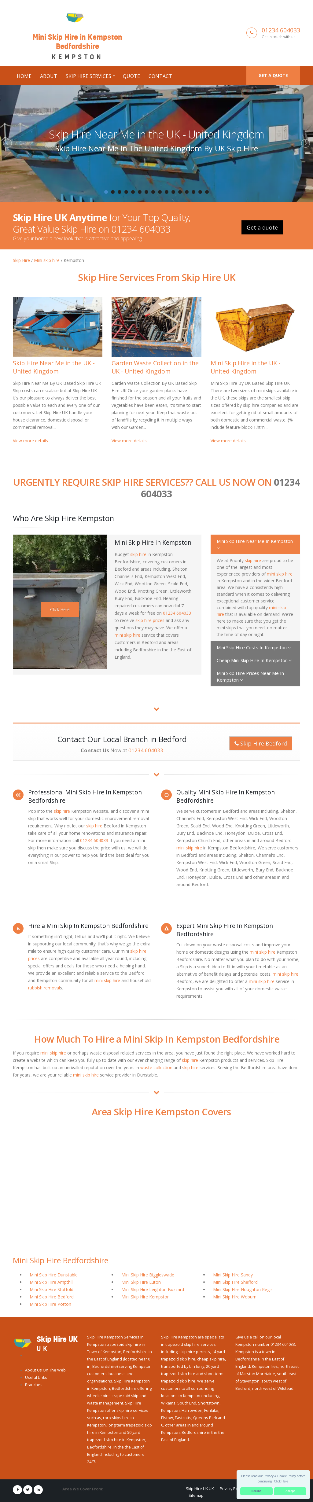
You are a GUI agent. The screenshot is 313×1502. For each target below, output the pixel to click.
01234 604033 (281, 30)
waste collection (156, 1067)
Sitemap (196, 1495)
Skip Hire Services (88, 76)
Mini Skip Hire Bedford (52, 1297)
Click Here (60, 609)
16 (207, 192)
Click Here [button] (281, 1481)
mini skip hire (127, 635)
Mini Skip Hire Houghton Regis (243, 1289)
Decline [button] (256, 1491)
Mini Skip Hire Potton (50, 1304)
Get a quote (273, 75)
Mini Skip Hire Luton (141, 1282)
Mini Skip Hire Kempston (145, 1297)
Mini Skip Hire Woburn (234, 1297)
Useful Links (36, 1377)
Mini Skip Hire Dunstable (54, 1275)
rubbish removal (44, 988)
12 (180, 192)
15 (200, 192)
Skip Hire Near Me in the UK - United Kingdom (156, 134)
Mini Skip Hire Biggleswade (147, 1275)
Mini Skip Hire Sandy (233, 1275)
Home (24, 76)
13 (187, 192)
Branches (33, 1384)
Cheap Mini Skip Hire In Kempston (254, 660)
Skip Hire (21, 260)
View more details (30, 441)
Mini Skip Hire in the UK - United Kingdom (246, 367)
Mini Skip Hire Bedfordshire (60, 1260)
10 (166, 192)
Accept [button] (290, 1491)
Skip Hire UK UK (200, 1488)
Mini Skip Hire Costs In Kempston (254, 647)
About (48, 76)
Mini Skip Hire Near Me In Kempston (255, 544)
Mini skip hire (47, 260)
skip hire (138, 554)
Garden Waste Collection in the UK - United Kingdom (155, 367)
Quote (131, 76)
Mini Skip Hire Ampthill (51, 1282)
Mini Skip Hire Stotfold (51, 1289)
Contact (160, 76)
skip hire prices (149, 620)
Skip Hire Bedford (260, 743)
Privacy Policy (232, 1488)
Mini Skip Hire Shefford (235, 1282)
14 (193, 192)
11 (173, 192)
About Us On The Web (45, 1370)
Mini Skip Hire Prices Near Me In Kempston (250, 676)
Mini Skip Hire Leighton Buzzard (152, 1289)
